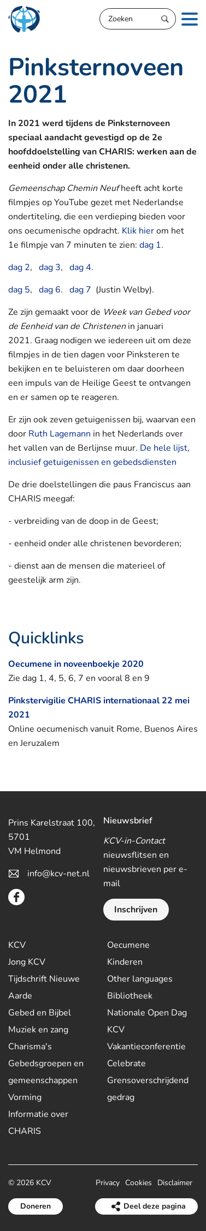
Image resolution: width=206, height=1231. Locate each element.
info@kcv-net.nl (58, 874)
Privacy (108, 1183)
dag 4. (81, 267)
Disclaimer (174, 1183)
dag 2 (19, 267)
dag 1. (151, 245)
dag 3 (50, 267)
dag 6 (50, 290)
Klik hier (138, 231)
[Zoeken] (137, 18)
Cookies (138, 1183)
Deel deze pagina (154, 1206)
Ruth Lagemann (59, 434)
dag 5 (19, 290)
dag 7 (80, 290)
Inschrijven (135, 910)
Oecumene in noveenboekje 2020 (76, 664)
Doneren (35, 1206)
